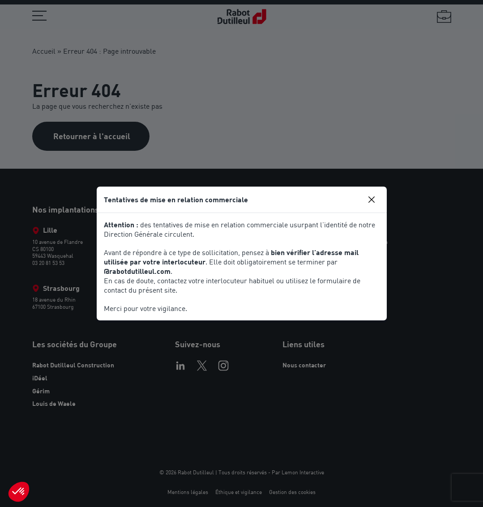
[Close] (371, 199)
